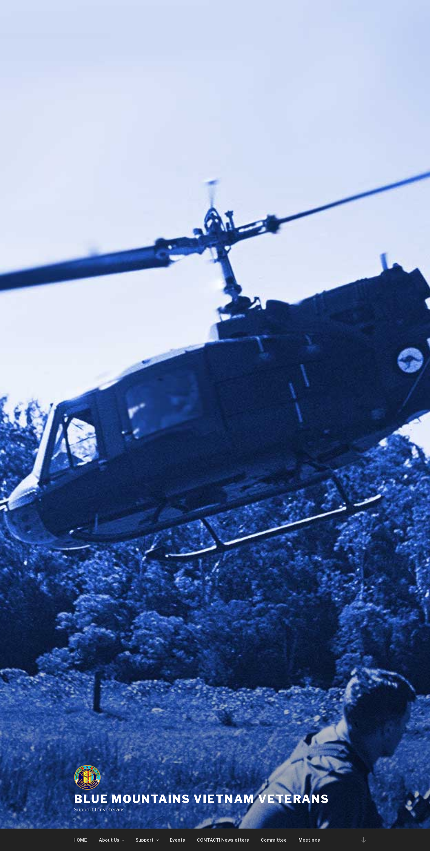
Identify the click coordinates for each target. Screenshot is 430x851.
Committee (274, 840)
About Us (112, 840)
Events (177, 840)
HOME (80, 840)
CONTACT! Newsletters (223, 840)
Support (148, 840)
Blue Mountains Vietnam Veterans (201, 799)
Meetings (309, 840)
